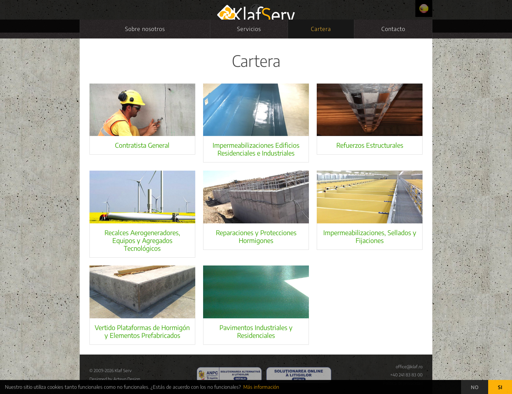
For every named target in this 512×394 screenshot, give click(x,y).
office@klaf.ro (409, 366)
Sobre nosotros (145, 28)
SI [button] (500, 387)
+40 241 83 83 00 (406, 374)
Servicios (249, 28)
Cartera (321, 28)
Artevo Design (126, 379)
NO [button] (474, 387)
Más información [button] (261, 387)
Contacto (393, 28)
